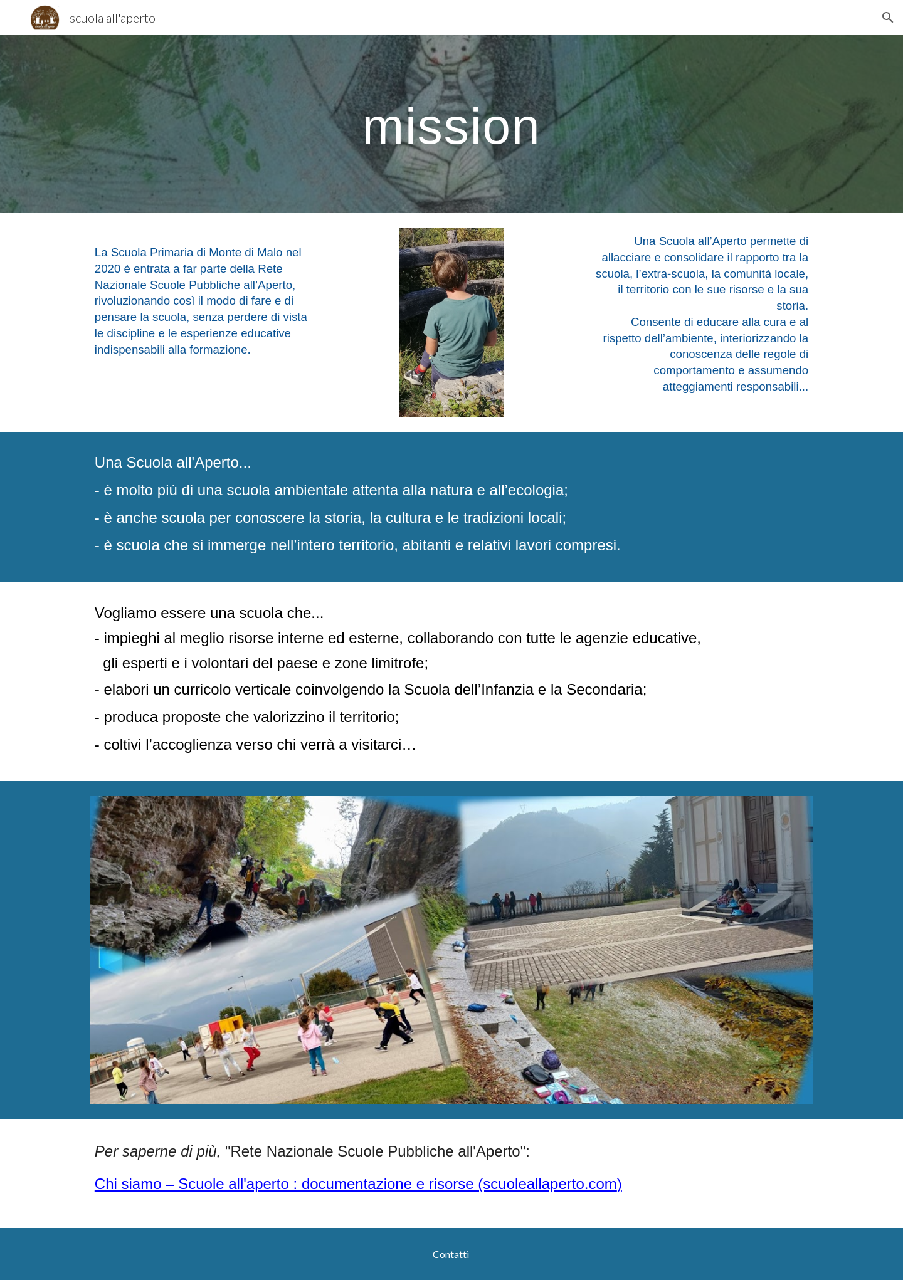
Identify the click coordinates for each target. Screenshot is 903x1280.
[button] (888, 18)
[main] (451, 124)
